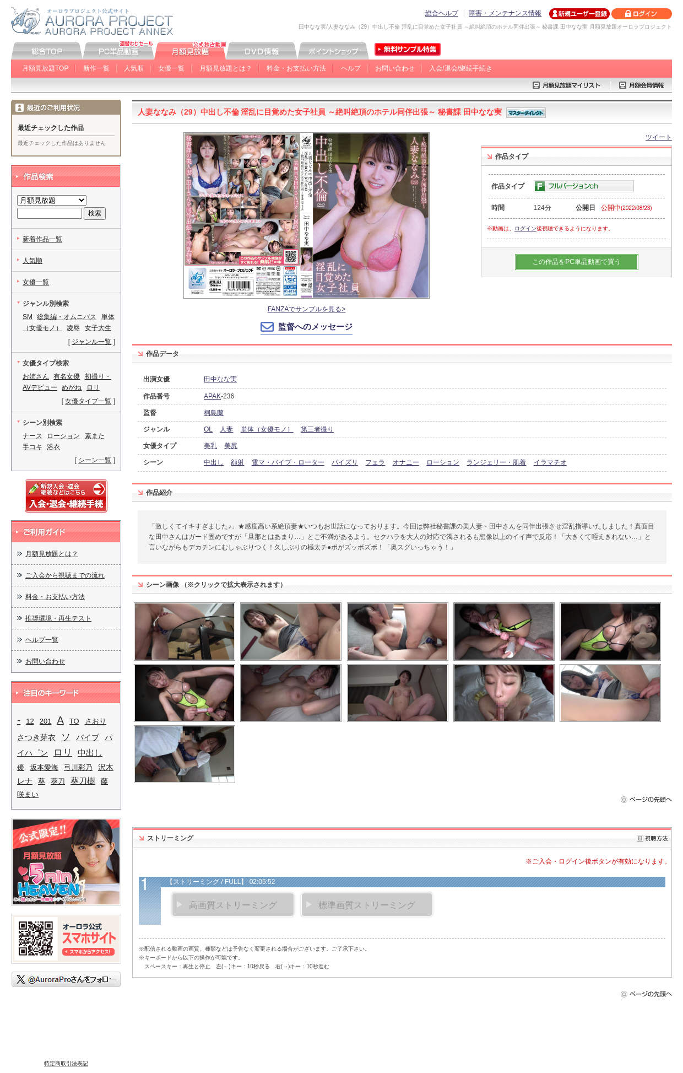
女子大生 (98, 328)
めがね (72, 387)
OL (208, 429)
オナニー (406, 462)
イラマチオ (550, 462)
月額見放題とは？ (225, 68)
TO (74, 721)
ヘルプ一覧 (41, 640)
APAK (212, 396)
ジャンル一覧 (91, 342)
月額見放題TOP (45, 68)
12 (30, 721)
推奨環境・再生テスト (58, 618)
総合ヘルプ (441, 13)
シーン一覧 (94, 460)
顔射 (237, 462)
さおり (95, 721)
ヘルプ (351, 68)
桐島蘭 (214, 413)
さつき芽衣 (36, 737)
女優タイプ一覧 (88, 401)
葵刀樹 (83, 781)
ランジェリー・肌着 (496, 462)
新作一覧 (96, 68)
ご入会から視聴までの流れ (65, 575)
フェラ (375, 462)
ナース (32, 436)
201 (46, 721)
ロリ (93, 387)
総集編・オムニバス (66, 317)
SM (27, 317)
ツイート (659, 137)
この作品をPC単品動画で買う (576, 262)
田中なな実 (220, 379)
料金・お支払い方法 (296, 68)
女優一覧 (171, 68)
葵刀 (58, 781)
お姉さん (36, 376)
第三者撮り (317, 429)
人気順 (134, 68)
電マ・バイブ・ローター (288, 462)
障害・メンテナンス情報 (505, 13)
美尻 (230, 446)
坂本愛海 (44, 767)
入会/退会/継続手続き (460, 68)
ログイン (525, 228)
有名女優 (66, 376)
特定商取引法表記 (66, 1063)
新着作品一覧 (42, 239)
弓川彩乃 (78, 767)
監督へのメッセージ (315, 326)
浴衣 (53, 447)
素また (95, 436)
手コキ (32, 447)
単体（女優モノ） (267, 429)
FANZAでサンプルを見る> (307, 309)
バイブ (87, 737)
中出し (214, 462)
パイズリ (345, 462)
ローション (442, 462)
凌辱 (73, 328)
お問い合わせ (395, 68)
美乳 (210, 446)
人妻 (226, 429)
